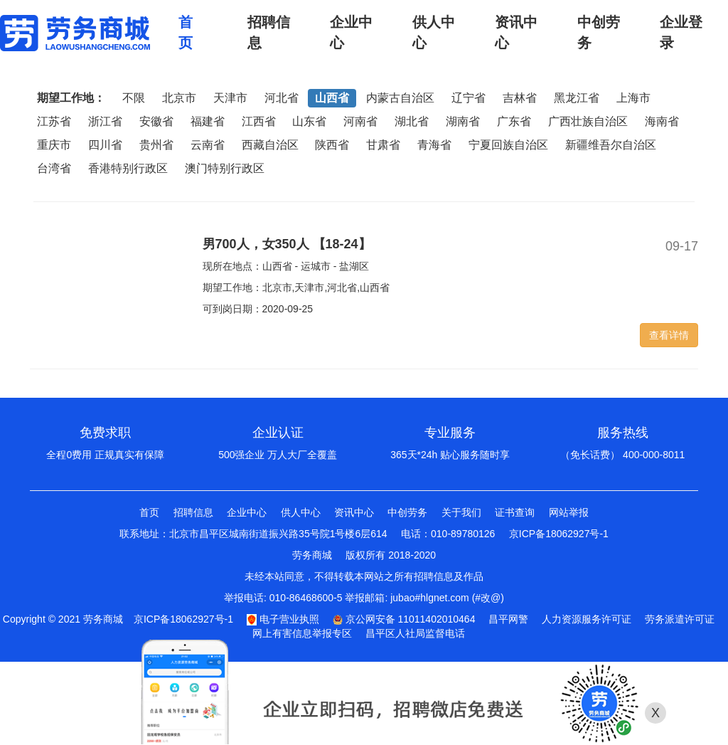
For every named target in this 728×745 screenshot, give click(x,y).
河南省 (360, 121)
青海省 (434, 145)
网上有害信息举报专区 (302, 633)
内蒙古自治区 (400, 98)
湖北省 (412, 121)
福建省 (208, 121)
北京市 (179, 98)
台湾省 (54, 168)
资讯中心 (354, 512)
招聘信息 (193, 512)
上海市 (633, 98)
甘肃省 (383, 145)
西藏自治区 (270, 145)
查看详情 (669, 335)
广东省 (514, 121)
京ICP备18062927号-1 (559, 533)
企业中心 (247, 512)
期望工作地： (71, 98)
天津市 (230, 98)
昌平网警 (508, 619)
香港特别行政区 (128, 168)
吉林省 (520, 98)
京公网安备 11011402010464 (404, 619)
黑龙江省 (576, 98)
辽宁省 (468, 98)
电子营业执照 (283, 619)
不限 (133, 98)
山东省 (309, 121)
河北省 (281, 98)
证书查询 (515, 512)
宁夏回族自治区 (508, 145)
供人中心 (301, 512)
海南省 (662, 121)
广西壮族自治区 (588, 121)
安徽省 (156, 121)
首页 (149, 512)
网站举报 (569, 512)
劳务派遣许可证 (679, 619)
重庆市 (54, 145)
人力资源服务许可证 (586, 619)
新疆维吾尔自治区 (610, 145)
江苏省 (54, 121)
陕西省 (332, 145)
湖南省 (463, 121)
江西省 (259, 121)
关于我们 (461, 512)
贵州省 (156, 145)
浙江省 (105, 121)
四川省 (105, 145)
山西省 (332, 98)
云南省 (208, 145)
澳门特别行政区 (224, 168)
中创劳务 (407, 512)
